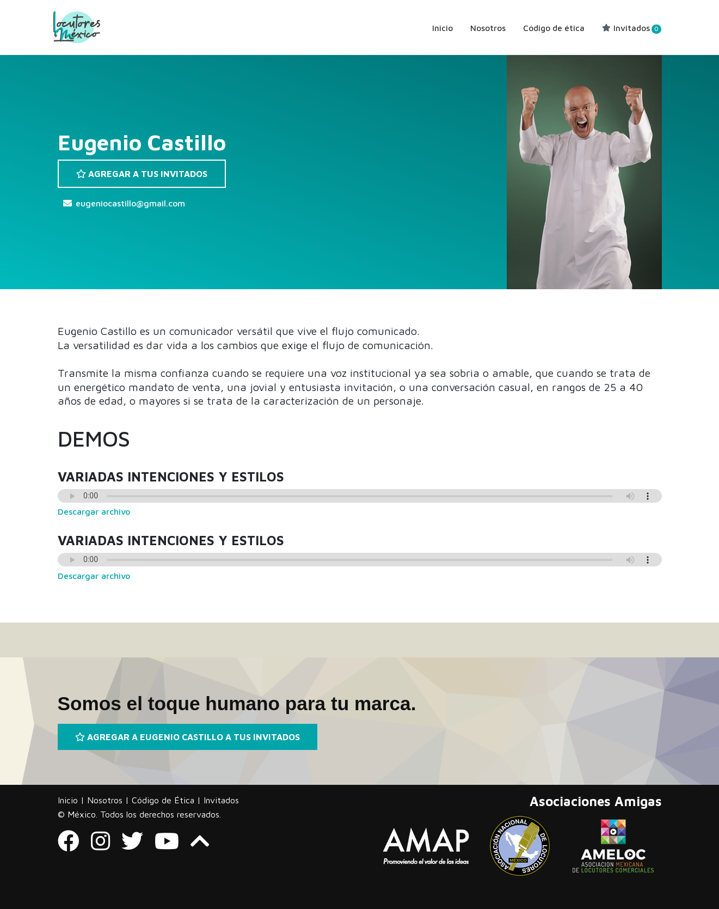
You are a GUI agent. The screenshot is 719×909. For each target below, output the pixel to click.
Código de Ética (163, 800)
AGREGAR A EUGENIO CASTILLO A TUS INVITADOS (187, 737)
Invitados (631, 27)
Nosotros (488, 28)
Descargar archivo (94, 511)
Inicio (442, 28)
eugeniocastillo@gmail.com (130, 203)
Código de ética (554, 28)
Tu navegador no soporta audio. (360, 496)
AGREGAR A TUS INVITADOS (141, 174)
